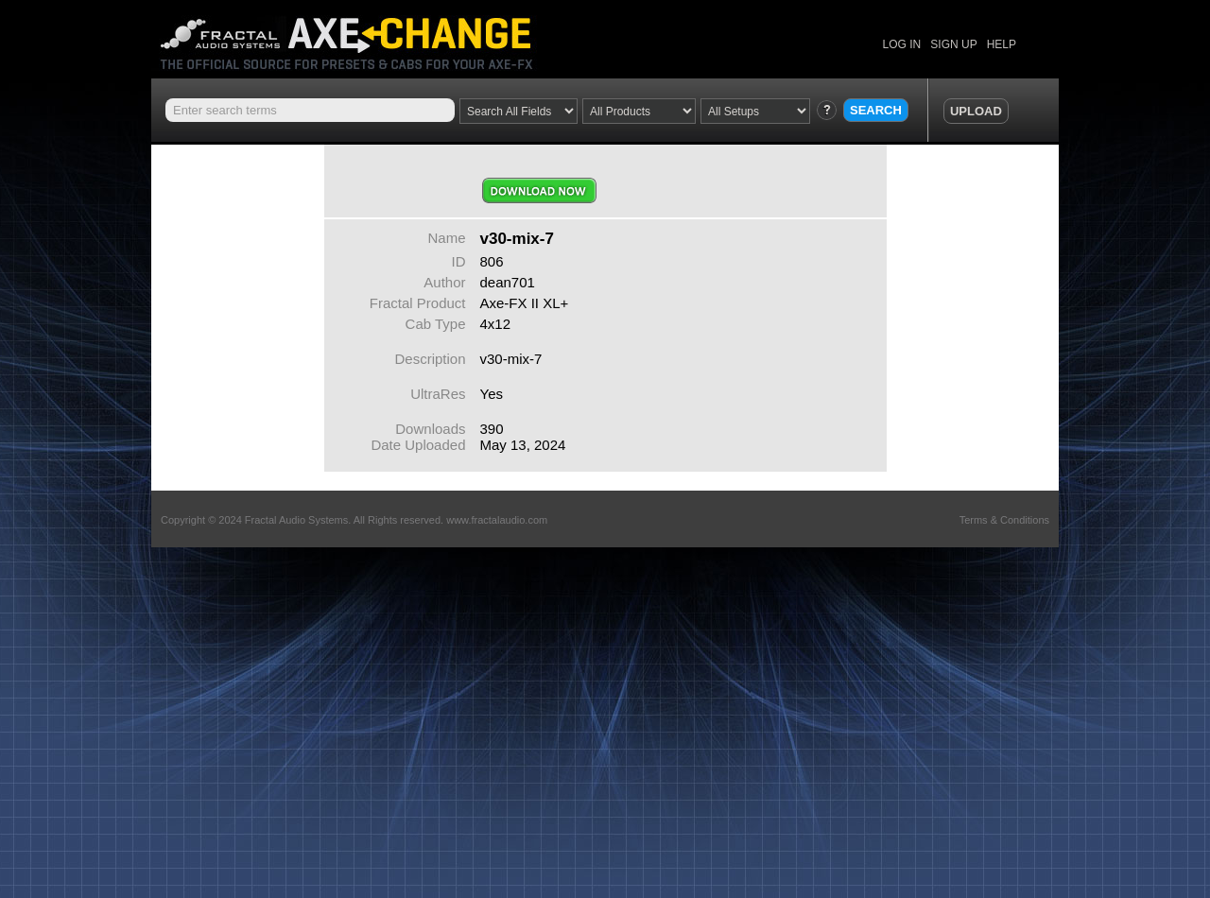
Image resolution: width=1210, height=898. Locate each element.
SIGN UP (953, 44)
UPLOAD (976, 111)
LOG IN (902, 44)
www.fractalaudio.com (496, 520)
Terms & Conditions (1004, 520)
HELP (1001, 44)
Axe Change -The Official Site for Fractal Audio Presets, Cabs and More (361, 35)
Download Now (539, 190)
